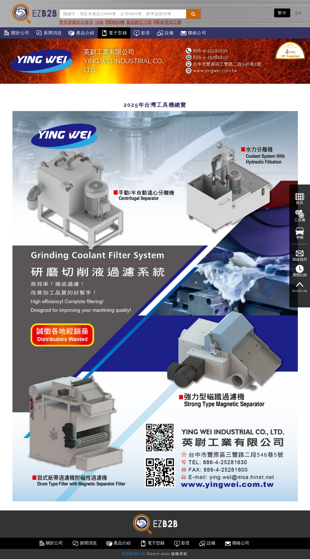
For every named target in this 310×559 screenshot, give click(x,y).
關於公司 (16, 33)
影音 (142, 33)
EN (298, 12)
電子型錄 (114, 33)
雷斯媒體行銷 (134, 554)
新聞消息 (49, 33)
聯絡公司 (193, 33)
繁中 (282, 12)
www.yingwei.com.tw (211, 70)
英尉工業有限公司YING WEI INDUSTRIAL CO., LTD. (123, 61)
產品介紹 (81, 33)
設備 (165, 33)
